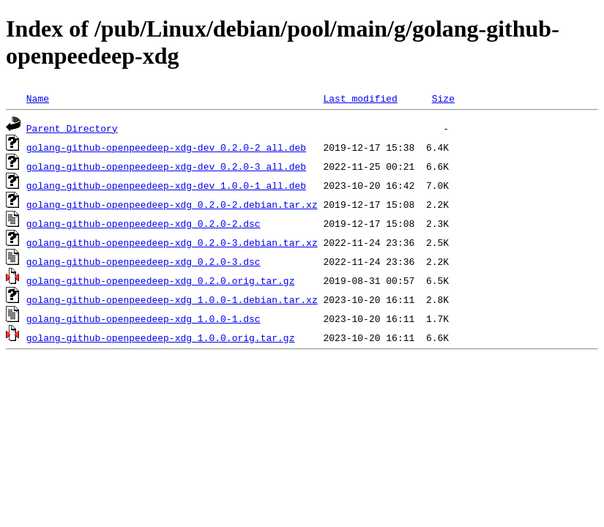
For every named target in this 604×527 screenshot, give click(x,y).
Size (443, 98)
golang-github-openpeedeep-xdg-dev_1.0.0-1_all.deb (166, 185)
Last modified (360, 98)
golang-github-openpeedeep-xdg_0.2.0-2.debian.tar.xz (172, 204)
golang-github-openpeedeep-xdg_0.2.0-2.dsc (143, 223)
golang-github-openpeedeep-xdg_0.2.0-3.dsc (143, 261)
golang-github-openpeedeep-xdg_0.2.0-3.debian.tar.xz (172, 242)
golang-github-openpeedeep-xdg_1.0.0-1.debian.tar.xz (172, 299)
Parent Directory (72, 128)
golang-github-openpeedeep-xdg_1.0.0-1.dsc (143, 318)
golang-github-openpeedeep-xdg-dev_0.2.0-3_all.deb (166, 166)
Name (37, 98)
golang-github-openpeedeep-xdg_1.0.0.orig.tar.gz (160, 337)
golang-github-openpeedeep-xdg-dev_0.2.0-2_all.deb (166, 147)
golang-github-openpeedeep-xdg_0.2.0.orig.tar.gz (160, 280)
